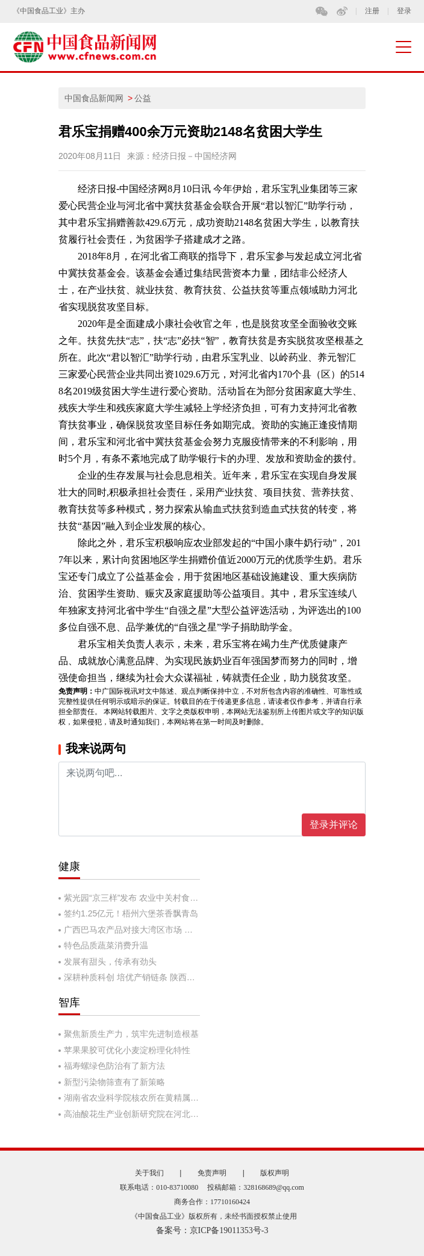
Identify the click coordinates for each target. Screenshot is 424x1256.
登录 (404, 11)
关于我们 (149, 1173)
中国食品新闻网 (93, 98)
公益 (142, 98)
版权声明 (274, 1173)
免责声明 (212, 1173)
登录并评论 (334, 824)
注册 (372, 11)
